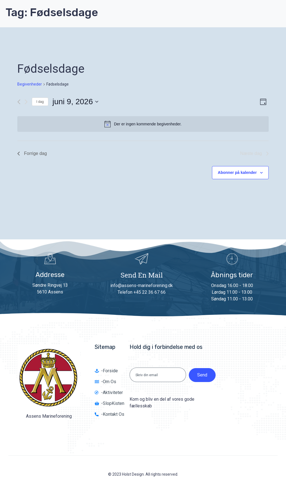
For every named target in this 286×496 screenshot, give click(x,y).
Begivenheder (29, 84)
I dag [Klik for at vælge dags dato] (40, 102)
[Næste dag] (26, 101)
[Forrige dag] (18, 101)
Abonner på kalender (237, 172)
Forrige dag (32, 153)
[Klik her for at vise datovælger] (75, 101)
